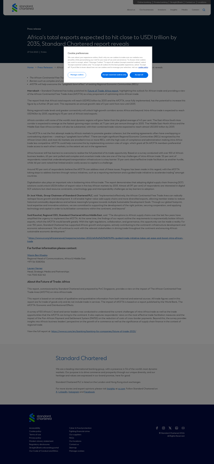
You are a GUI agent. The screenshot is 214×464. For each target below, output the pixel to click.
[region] (108, 64)
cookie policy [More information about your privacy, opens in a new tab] (143, 67)
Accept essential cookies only (114, 75)
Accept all (139, 75)
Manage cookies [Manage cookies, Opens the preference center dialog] (77, 75)
